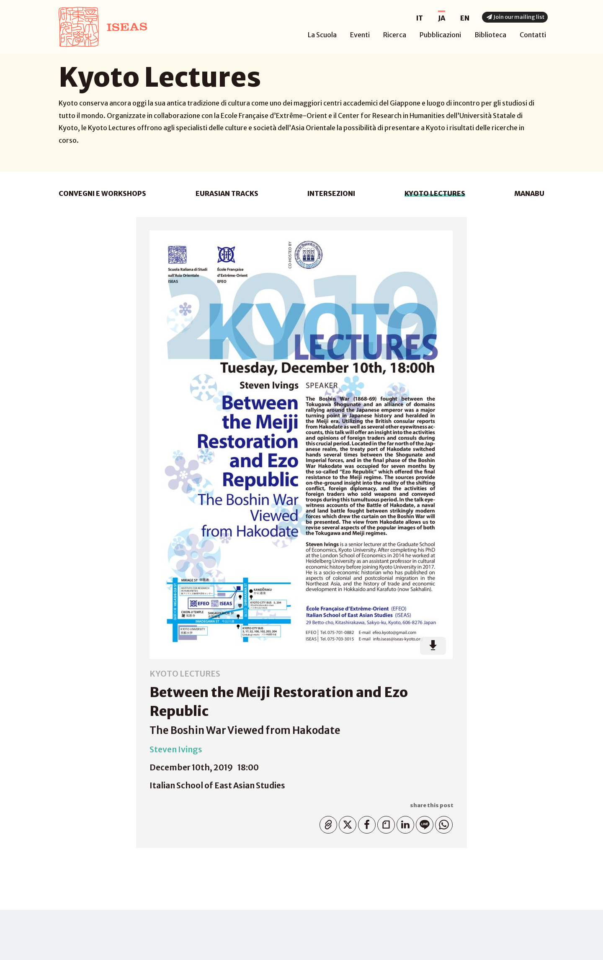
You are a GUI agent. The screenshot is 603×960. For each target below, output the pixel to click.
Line (423, 823)
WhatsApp (442, 823)
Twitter (346, 823)
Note (384, 823)
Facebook (365, 823)
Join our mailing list (514, 17)
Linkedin (403, 823)
